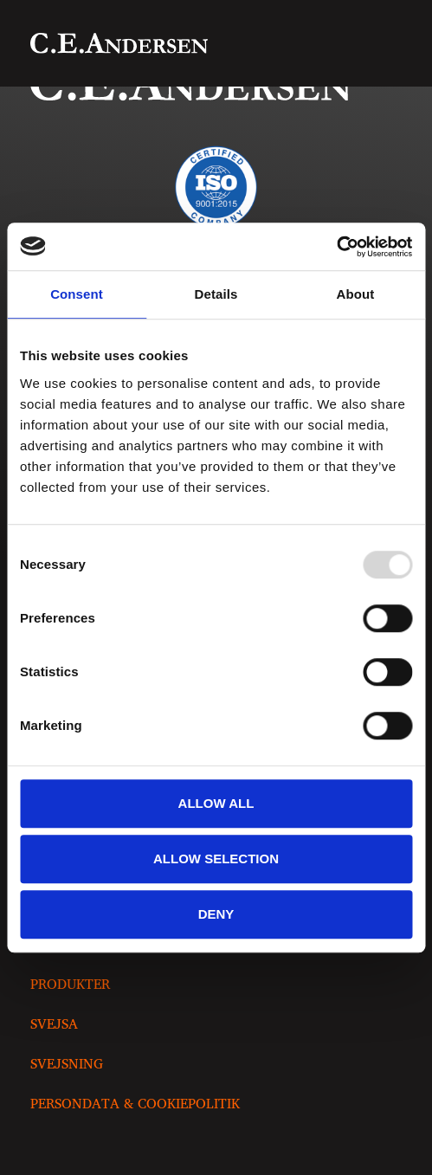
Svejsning (66, 1063)
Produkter (70, 983)
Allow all (216, 803)
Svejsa (54, 1023)
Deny (216, 914)
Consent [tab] (76, 294)
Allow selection (216, 858)
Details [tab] (216, 294)
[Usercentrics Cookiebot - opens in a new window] (336, 247)
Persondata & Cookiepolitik (135, 1103)
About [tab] (356, 294)
